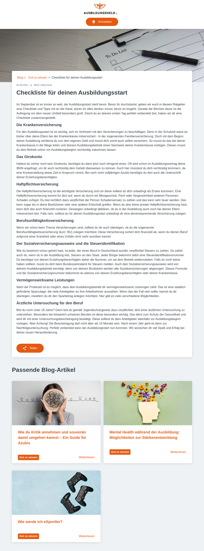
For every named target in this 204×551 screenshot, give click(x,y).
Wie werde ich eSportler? (40, 522)
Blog (20, 77)
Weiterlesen (86, 457)
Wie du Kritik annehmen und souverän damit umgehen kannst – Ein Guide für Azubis (52, 437)
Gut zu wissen (37, 77)
